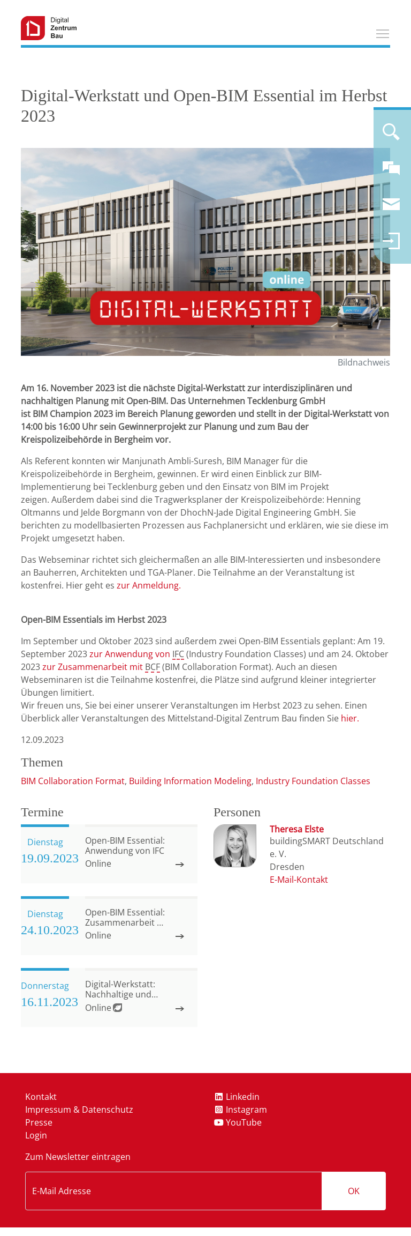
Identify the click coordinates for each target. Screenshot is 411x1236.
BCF (152, 667)
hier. (350, 718)
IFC (178, 654)
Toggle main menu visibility (383, 32)
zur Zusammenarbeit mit (93, 667)
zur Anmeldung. (149, 585)
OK (354, 1191)
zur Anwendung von (130, 654)
